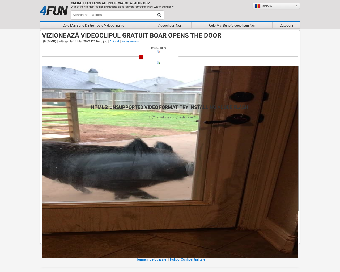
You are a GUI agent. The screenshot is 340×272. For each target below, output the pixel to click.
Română (263, 6)
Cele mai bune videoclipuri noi (232, 25)
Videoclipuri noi (169, 25)
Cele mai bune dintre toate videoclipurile (93, 25)
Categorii (286, 25)
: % (158, 48)
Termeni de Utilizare (151, 259)
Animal (114, 41)
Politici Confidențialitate (187, 259)
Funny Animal (130, 41)
